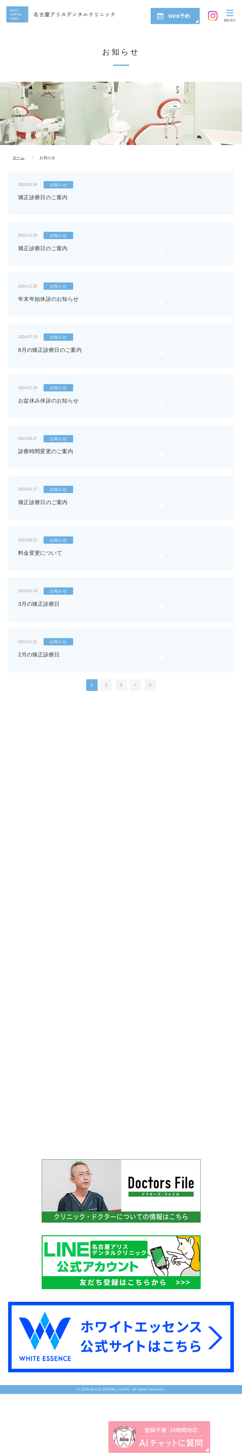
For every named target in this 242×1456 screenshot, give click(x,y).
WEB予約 (179, 16)
